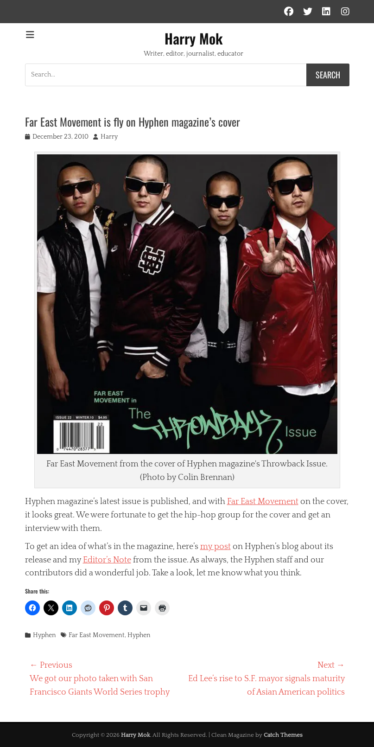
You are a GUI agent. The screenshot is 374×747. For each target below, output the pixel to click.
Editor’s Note (107, 560)
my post (215, 546)
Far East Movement (262, 501)
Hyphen (44, 635)
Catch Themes (283, 735)
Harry (109, 136)
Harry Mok (194, 38)
